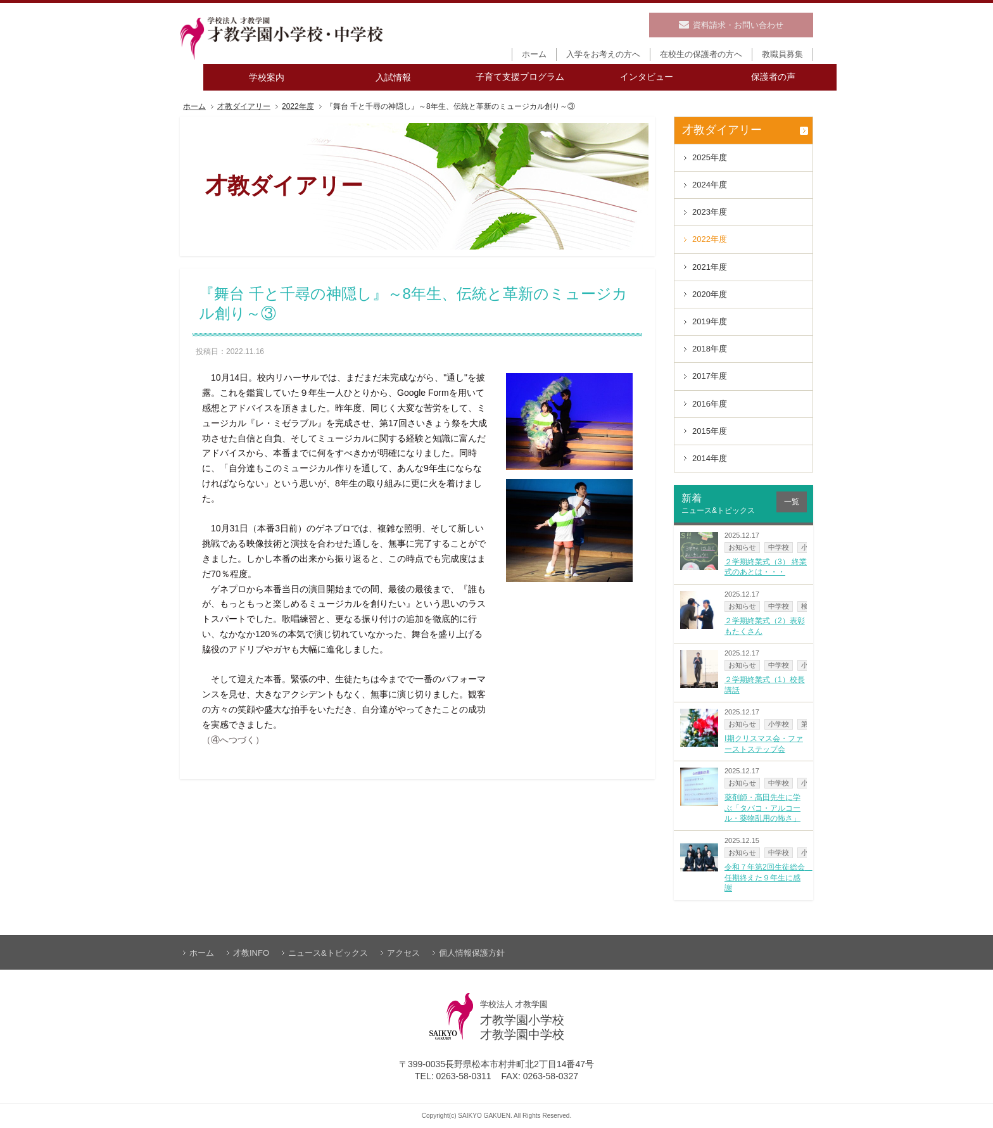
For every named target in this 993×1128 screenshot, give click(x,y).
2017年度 (709, 376)
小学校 (778, 724)
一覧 (791, 501)
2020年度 (709, 294)
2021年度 (709, 267)
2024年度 (709, 184)
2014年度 (709, 458)
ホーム (194, 107)
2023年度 (709, 212)
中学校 (778, 547)
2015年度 (709, 431)
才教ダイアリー (243, 107)
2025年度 (709, 157)
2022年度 (298, 107)
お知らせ (742, 547)
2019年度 (709, 321)
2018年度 (709, 348)
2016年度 (709, 404)
